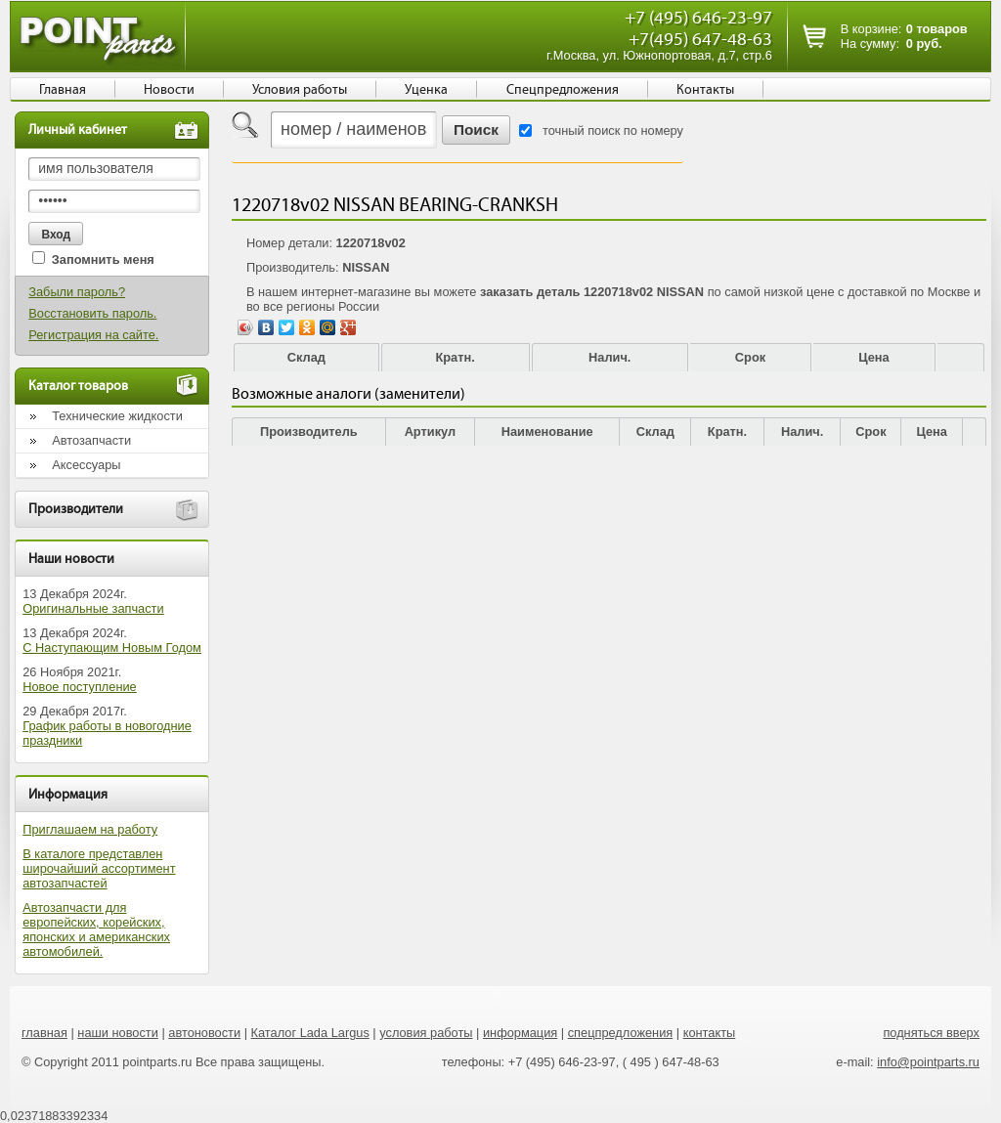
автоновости (204, 1032)
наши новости (117, 1032)
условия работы (425, 1032)
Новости (169, 90)
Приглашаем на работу (89, 829)
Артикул (431, 431)
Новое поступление (79, 686)
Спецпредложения (562, 90)
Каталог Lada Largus (310, 1032)
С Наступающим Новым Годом (111, 647)
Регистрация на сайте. (93, 334)
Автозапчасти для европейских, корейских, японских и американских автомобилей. (96, 929)
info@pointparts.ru (928, 1062)
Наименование (547, 431)
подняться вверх (931, 1032)
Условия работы (299, 90)
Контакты (705, 90)
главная (44, 1032)
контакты (709, 1032)
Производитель (309, 431)
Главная (62, 90)
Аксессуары (86, 464)
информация (520, 1032)
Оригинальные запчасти (92, 608)
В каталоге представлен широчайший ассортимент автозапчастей (98, 868)
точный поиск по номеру (613, 130)
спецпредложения (621, 1032)
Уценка (426, 90)
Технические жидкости (117, 416)
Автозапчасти (91, 440)
